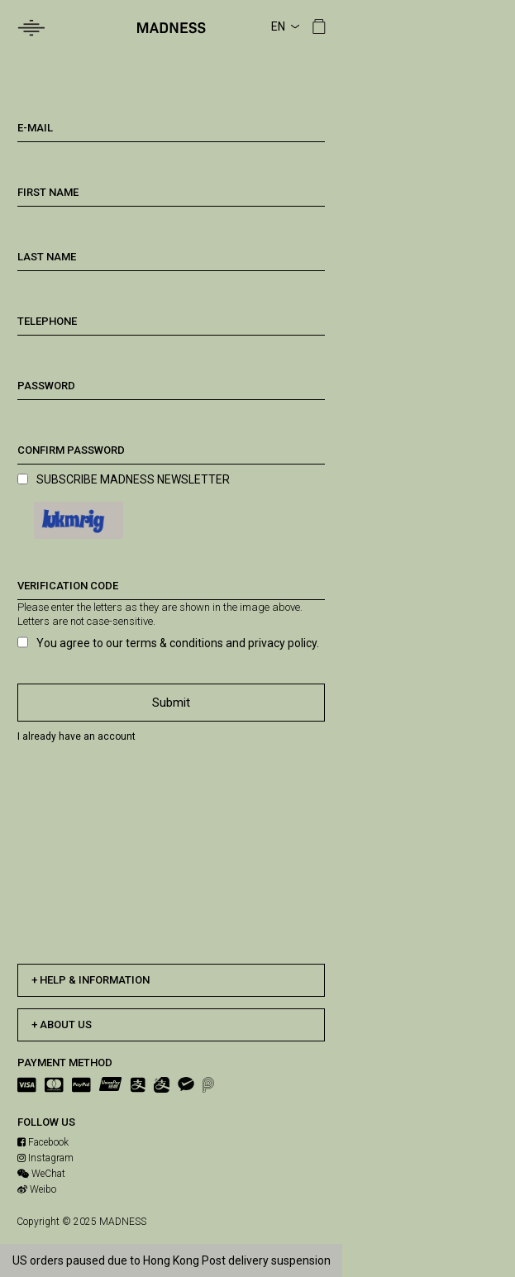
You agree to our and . (177, 643)
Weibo (36, 1189)
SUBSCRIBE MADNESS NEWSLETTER (133, 479)
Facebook (43, 1142)
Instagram (45, 1158)
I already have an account (76, 736)
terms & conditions (174, 643)
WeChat (41, 1173)
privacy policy (282, 643)
